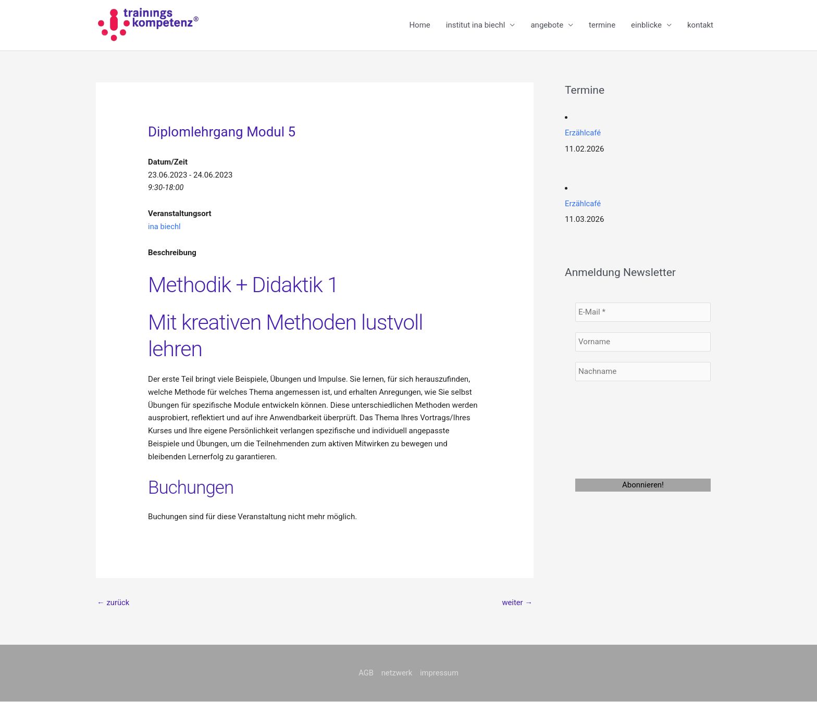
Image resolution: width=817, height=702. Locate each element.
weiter (517, 602)
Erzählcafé (583, 133)
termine (602, 25)
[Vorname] (643, 341)
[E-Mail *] (643, 311)
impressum (439, 673)
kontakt (700, 25)
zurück (113, 602)
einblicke (646, 25)
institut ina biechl (475, 25)
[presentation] (618, 428)
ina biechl (164, 226)
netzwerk (397, 673)
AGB (365, 673)
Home (419, 25)
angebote (546, 25)
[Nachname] (643, 371)
